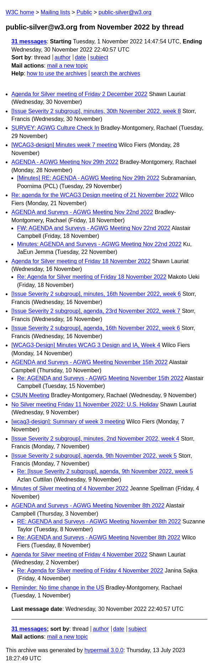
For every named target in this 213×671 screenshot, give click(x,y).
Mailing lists (55, 12)
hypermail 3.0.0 (103, 650)
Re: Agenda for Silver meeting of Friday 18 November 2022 (91, 277)
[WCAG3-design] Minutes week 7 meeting (64, 145)
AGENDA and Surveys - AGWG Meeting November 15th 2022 (89, 362)
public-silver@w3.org (124, 12)
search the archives (115, 73)
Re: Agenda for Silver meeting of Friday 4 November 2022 (90, 571)
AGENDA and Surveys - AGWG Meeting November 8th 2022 (87, 505)
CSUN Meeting (30, 395)
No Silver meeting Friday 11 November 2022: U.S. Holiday (85, 404)
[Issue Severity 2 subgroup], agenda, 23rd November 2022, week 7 (95, 311)
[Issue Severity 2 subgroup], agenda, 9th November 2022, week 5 (94, 456)
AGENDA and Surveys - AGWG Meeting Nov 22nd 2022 (82, 212)
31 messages (29, 41)
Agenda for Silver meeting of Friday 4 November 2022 (79, 555)
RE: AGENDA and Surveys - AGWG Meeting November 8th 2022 (99, 521)
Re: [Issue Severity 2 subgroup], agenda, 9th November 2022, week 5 (105, 471)
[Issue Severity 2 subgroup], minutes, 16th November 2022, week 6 (96, 294)
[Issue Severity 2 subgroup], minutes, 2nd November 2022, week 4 (95, 439)
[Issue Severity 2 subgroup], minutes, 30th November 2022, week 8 (96, 111)
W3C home (20, 12)
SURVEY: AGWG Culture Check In (55, 128)
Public (84, 12)
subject (99, 57)
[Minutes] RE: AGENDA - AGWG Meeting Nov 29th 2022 (88, 178)
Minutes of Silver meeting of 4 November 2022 (69, 488)
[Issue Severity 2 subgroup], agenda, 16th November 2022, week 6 (95, 328)
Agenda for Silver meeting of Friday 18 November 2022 (80, 261)
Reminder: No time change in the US (57, 588)
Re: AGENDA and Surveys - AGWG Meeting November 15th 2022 (100, 378)
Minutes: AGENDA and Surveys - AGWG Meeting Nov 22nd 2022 (99, 244)
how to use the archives (57, 73)
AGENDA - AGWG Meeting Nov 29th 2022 (64, 162)
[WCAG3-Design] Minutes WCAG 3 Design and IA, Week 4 (85, 345)
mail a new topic (67, 66)
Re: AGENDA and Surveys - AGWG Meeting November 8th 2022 (98, 537)
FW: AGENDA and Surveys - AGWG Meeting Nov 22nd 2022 (93, 228)
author (62, 57)
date (80, 57)
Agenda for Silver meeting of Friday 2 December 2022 (79, 94)
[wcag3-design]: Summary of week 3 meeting (68, 422)
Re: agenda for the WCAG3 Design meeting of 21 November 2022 (95, 195)
